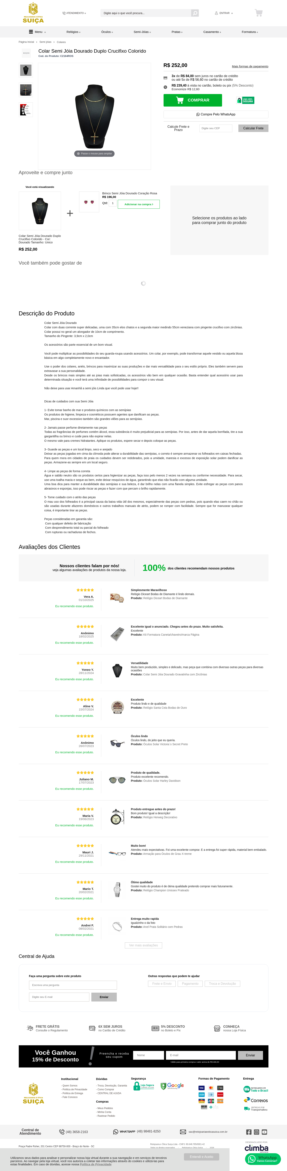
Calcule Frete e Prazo (178, 128)
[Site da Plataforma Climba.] (256, 1147)
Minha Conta (104, 1112)
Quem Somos (70, 1085)
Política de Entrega (73, 1093)
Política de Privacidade (96, 1164)
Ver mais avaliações (143, 945)
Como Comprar (106, 1089)
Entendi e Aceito (201, 1156)
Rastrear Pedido (106, 1115)
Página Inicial (27, 41)
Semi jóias (46, 41)
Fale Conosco (70, 1097)
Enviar (104, 997)
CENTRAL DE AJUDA (109, 1093)
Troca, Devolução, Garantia (112, 1085)
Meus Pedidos (105, 1108)
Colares (61, 42)
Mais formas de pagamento (250, 66)
